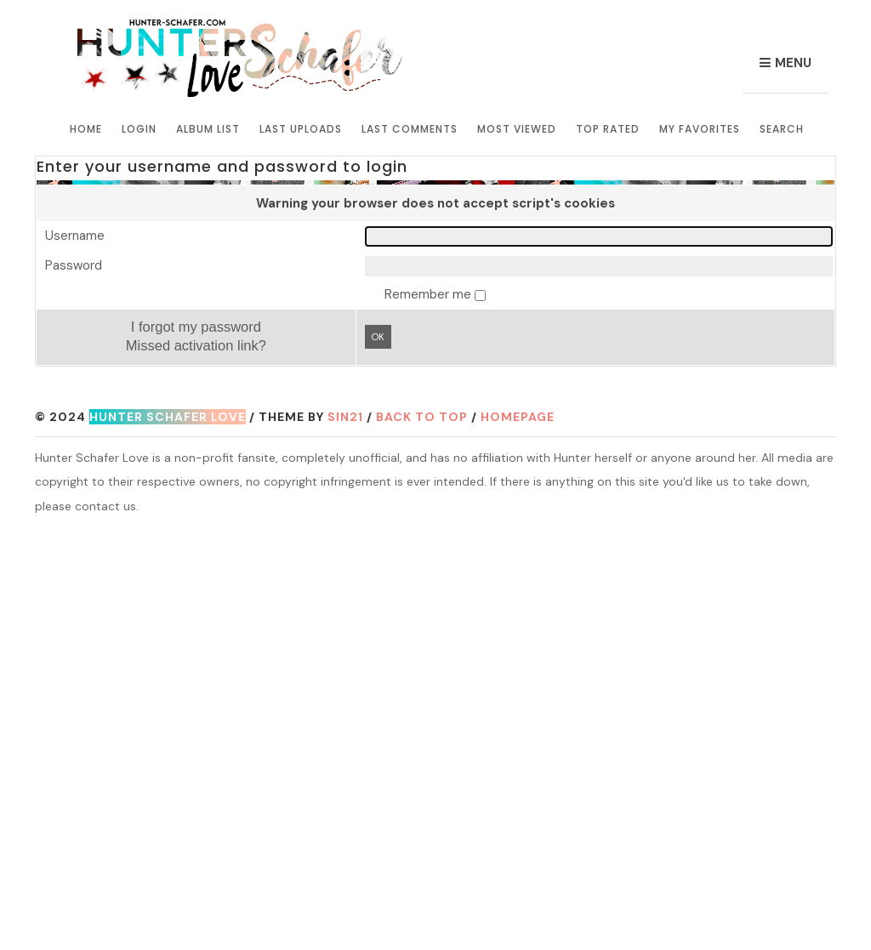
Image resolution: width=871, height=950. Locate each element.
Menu (793, 62)
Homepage (518, 416)
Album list (208, 129)
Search (782, 129)
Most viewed (516, 129)
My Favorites (699, 129)
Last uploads (300, 129)
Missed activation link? (196, 345)
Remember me (429, 294)
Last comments (409, 129)
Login (139, 129)
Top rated (608, 129)
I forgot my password (196, 326)
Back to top (422, 416)
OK (378, 337)
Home (86, 129)
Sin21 (345, 416)
